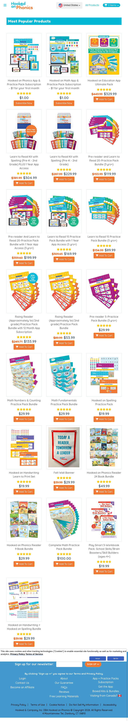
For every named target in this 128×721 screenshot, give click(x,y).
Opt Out (115, 658)
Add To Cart (104, 99)
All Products (92, 5)
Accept (98, 658)
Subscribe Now (24, 103)
